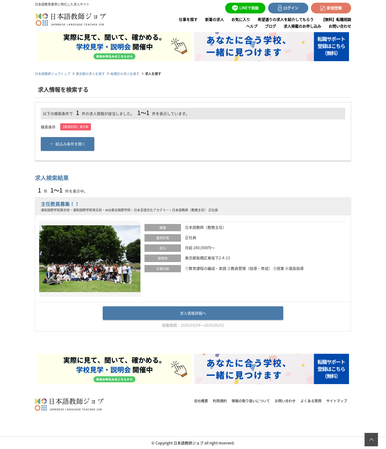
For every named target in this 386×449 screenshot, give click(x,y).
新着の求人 (214, 19)
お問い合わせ (340, 26)
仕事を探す (188, 19)
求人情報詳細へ (193, 313)
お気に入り (240, 19)
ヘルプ (251, 26)
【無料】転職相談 (336, 19)
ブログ (270, 26)
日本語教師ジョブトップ (52, 73)
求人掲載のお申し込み (302, 26)
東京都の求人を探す (90, 73)
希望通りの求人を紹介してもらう (286, 19)
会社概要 (201, 400)
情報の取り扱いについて (251, 400)
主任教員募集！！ (60, 204)
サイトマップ (336, 400)
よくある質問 (310, 400)
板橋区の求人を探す (124, 73)
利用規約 (220, 400)
